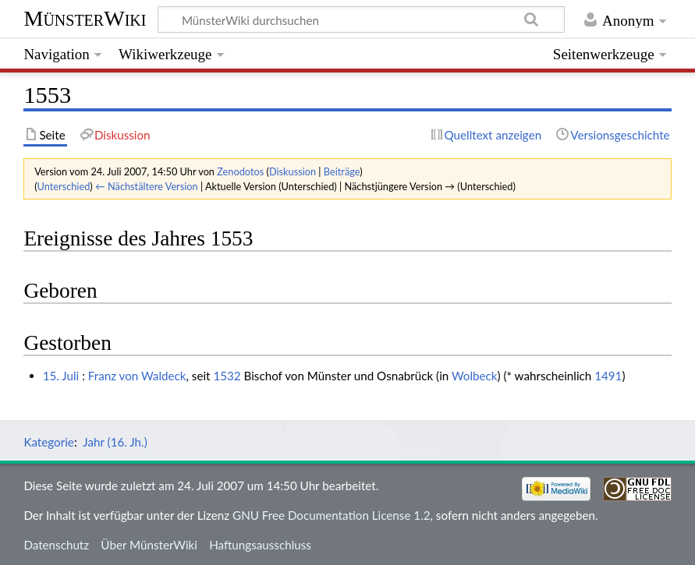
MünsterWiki (84, 18)
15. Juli (61, 376)
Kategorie (48, 442)
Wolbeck (475, 376)
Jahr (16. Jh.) (115, 442)
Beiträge (342, 171)
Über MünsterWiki (149, 545)
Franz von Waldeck (137, 376)
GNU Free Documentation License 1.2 (331, 515)
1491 (608, 376)
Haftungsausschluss (260, 545)
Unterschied (63, 186)
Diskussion (292, 171)
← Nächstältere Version (146, 186)
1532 (226, 376)
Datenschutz (56, 545)
